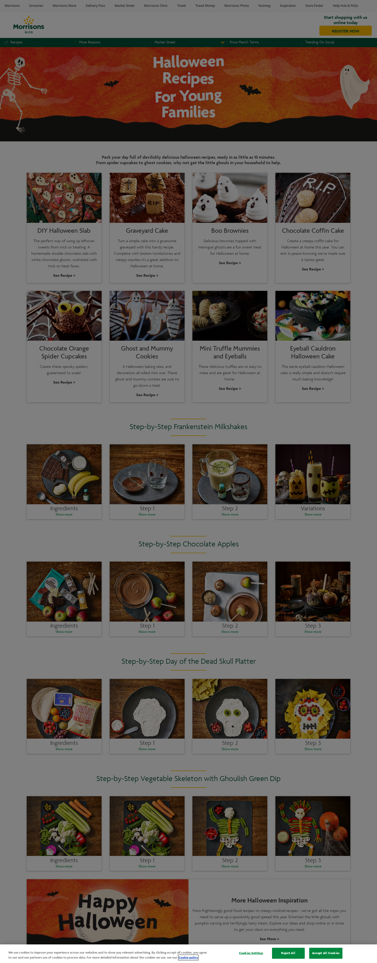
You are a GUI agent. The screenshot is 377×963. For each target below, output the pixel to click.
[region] (188, 953)
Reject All (288, 953)
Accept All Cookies (326, 953)
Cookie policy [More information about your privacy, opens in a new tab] (188, 957)
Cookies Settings (251, 953)
